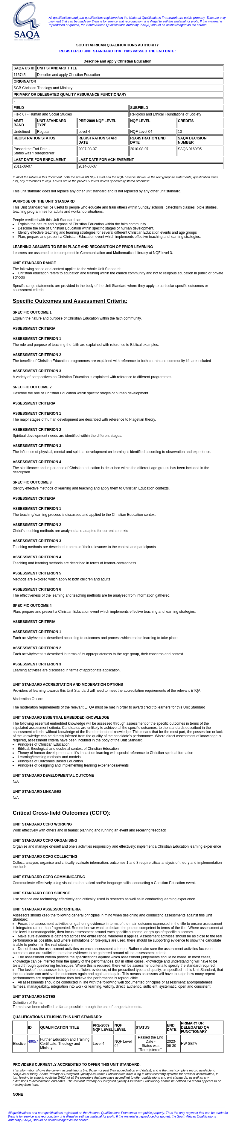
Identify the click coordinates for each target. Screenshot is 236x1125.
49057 (33, 1041)
